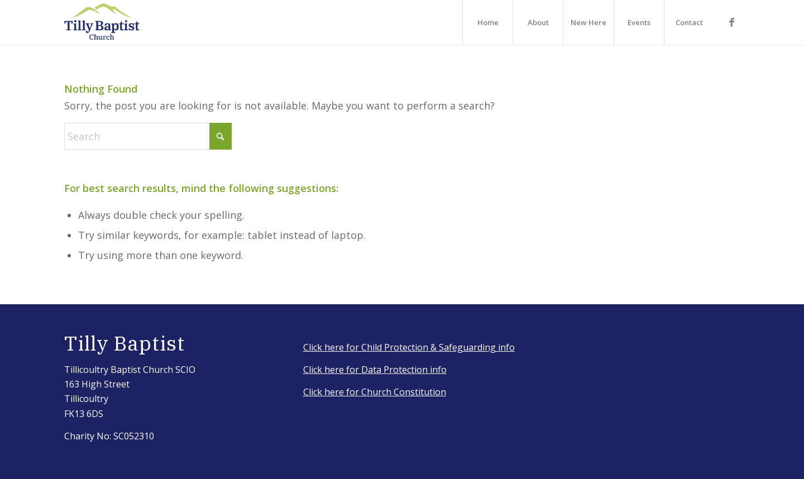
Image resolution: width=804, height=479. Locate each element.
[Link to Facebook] (731, 21)
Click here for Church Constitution (374, 392)
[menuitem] (487, 22)
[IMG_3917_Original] (102, 22)
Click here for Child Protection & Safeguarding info (409, 347)
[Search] (148, 136)
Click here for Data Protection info (375, 369)
